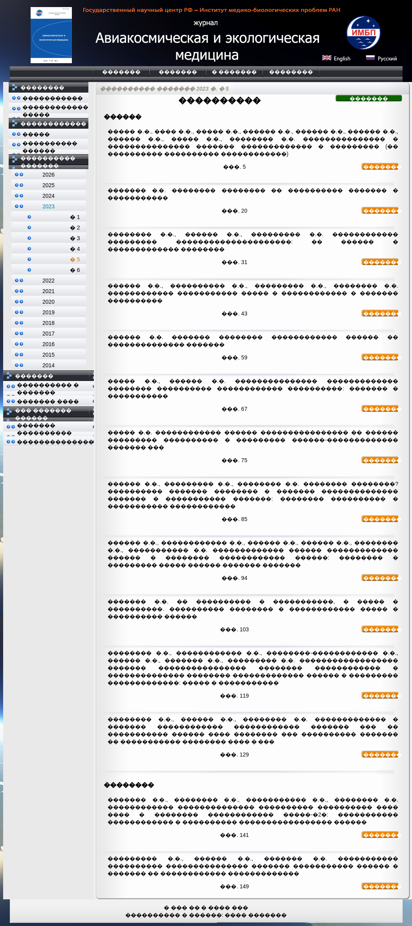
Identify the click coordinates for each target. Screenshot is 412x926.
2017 (48, 333)
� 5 (75, 259)
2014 (48, 365)
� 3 (75, 238)
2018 (48, 323)
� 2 (75, 227)
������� (121, 72)
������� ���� (48, 401)
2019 (48, 312)
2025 (48, 185)
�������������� (55, 442)
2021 (48, 291)
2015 (48, 355)
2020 (48, 302)
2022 (48, 280)
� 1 (75, 217)
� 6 (75, 270)
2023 (48, 206)
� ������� (234, 72)
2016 (48, 344)
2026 (48, 174)
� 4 (75, 249)
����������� (52, 98)
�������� (291, 72)
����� (36, 134)
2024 (48, 196)
